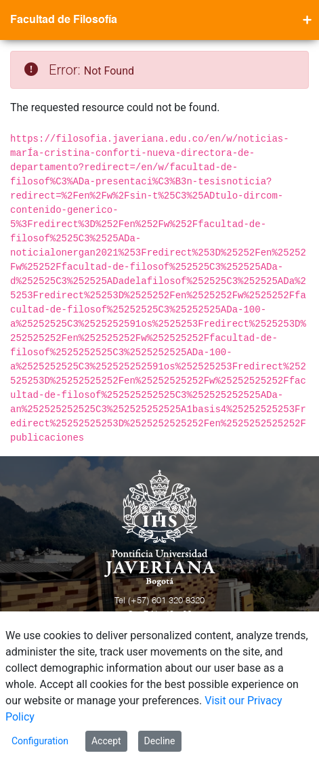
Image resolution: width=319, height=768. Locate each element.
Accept (106, 740)
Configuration (40, 740)
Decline (159, 740)
